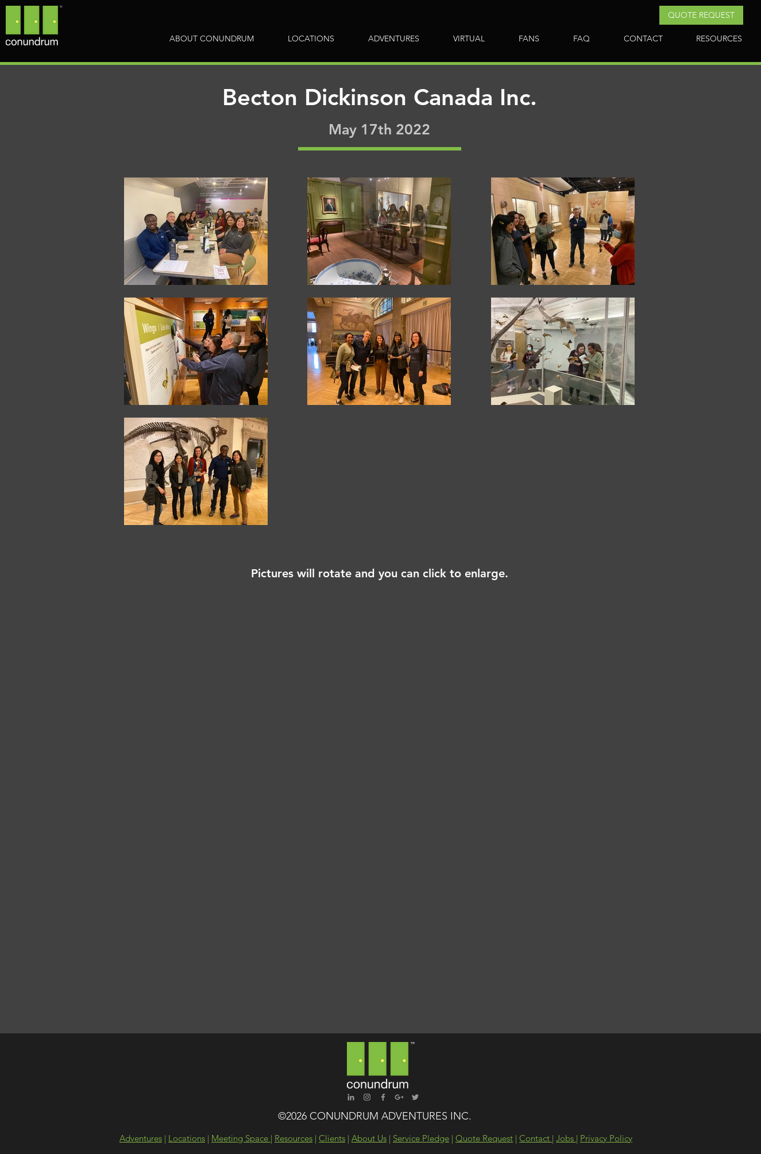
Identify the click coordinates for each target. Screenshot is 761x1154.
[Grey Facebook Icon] (383, 1097)
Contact (535, 1138)
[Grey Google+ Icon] (399, 1097)
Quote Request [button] (484, 1138)
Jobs (566, 1138)
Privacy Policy (606, 1138)
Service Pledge (421, 1138)
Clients (332, 1138)
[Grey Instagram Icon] (367, 1097)
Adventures (140, 1138)
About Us (369, 1138)
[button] (701, 15)
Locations (186, 1138)
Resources (293, 1138)
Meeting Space (241, 1138)
